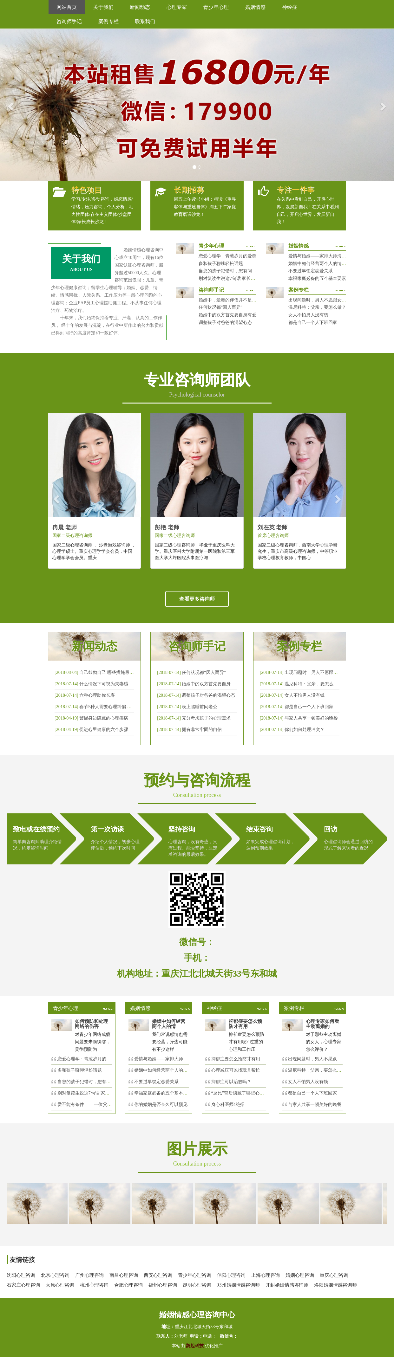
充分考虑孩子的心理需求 (206, 718)
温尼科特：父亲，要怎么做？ (317, 307)
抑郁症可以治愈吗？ (231, 1081)
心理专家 (177, 7)
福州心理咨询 (162, 1285)
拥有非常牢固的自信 (202, 729)
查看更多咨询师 (197, 599)
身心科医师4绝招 (230, 1104)
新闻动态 (140, 7)
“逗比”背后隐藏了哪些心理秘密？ (244, 1093)
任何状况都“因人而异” (220, 307)
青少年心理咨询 (194, 1275)
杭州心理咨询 (94, 1285)
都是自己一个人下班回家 (312, 322)
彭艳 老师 (167, 527)
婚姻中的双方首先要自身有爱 (227, 315)
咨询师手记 (69, 21)
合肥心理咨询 (128, 1285)
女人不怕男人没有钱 (308, 315)
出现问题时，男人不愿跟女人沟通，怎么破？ (332, 300)
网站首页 (66, 7)
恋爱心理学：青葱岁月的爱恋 (227, 256)
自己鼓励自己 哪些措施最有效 (108, 672)
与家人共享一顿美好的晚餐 (311, 718)
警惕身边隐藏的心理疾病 (103, 718)
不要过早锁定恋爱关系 (310, 270)
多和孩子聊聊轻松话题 (221, 263)
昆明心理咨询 (197, 1285)
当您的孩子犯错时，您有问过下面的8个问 (98, 1081)
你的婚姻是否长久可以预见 (160, 1104)
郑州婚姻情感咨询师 (238, 1285)
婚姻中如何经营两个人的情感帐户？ (323, 263)
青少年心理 (216, 7)
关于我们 (103, 7)
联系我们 (145, 21)
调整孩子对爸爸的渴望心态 (225, 322)
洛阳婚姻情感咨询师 (335, 1285)
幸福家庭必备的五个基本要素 (317, 278)
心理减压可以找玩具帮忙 (235, 1070)
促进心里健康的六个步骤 (103, 729)
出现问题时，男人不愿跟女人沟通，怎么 (328, 1059)
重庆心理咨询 (334, 1275)
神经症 (289, 7)
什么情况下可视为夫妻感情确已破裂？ (117, 684)
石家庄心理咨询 (23, 1285)
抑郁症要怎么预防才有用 (235, 1059)
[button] (10, 105)
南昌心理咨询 (123, 1275)
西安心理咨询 (158, 1275)
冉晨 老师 (64, 527)
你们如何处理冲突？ (305, 729)
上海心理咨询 (265, 1275)
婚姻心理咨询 (300, 1275)
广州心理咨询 (89, 1275)
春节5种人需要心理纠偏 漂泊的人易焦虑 (118, 706)
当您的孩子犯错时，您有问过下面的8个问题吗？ (246, 270)
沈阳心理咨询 (21, 1275)
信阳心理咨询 (231, 1275)
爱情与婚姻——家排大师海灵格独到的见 (174, 1059)
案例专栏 (108, 21)
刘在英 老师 (273, 527)
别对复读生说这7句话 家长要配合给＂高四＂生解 (247, 278)
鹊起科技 (195, 1345)
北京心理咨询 (55, 1275)
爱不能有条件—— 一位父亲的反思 (91, 1104)
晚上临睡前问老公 (199, 706)
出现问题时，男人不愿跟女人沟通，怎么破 (327, 672)
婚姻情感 (255, 7)
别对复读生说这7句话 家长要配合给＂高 (96, 1093)
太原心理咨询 (60, 1285)
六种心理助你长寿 (97, 695)
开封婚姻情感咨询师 (287, 1285)
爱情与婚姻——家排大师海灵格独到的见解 (330, 256)
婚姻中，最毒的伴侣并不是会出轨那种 (236, 300)
